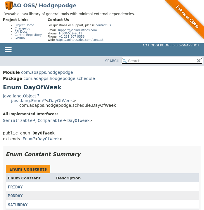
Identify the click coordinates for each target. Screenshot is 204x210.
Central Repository (28, 34)
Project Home (24, 25)
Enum (27, 138)
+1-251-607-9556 (71, 36)
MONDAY (15, 195)
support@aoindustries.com (77, 30)
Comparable (50, 120)
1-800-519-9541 (70, 33)
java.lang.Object (19, 96)
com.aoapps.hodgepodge (47, 72)
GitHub (20, 38)
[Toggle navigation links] (8, 50)
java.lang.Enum (27, 100)
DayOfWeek (61, 100)
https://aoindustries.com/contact (79, 39)
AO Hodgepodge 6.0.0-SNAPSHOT (171, 45)
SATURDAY (17, 204)
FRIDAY (15, 187)
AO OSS (24, 5)
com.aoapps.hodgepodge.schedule (59, 78)
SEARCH (112, 61)
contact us (103, 25)
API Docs (21, 31)
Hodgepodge (58, 5)
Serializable (17, 120)
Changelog (22, 28)
